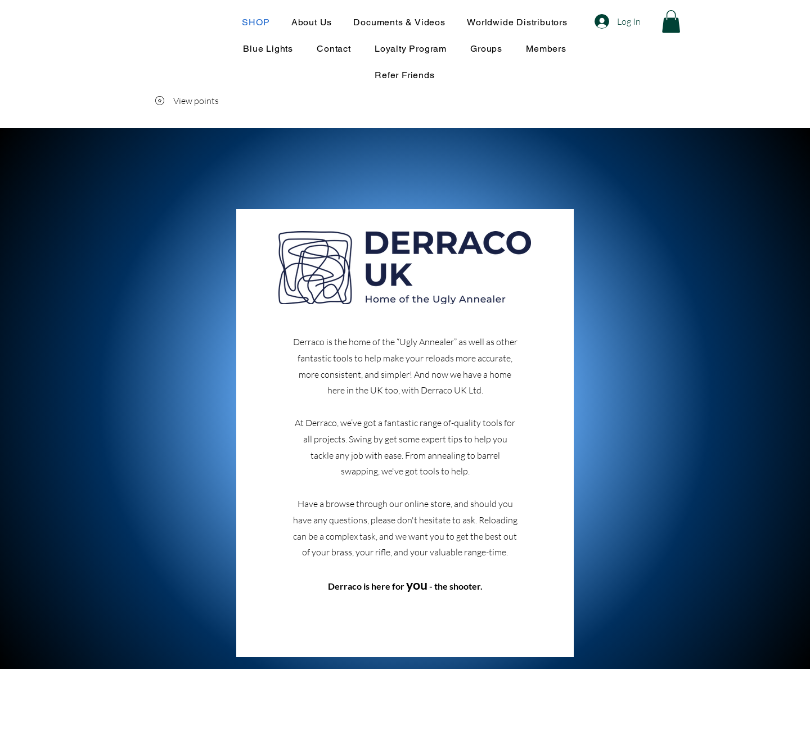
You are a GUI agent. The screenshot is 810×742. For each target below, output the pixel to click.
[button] (671, 21)
